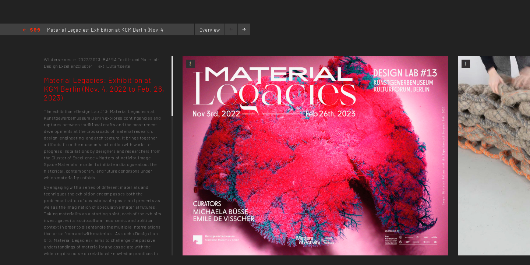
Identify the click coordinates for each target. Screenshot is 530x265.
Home (31, 30)
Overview (209, 30)
